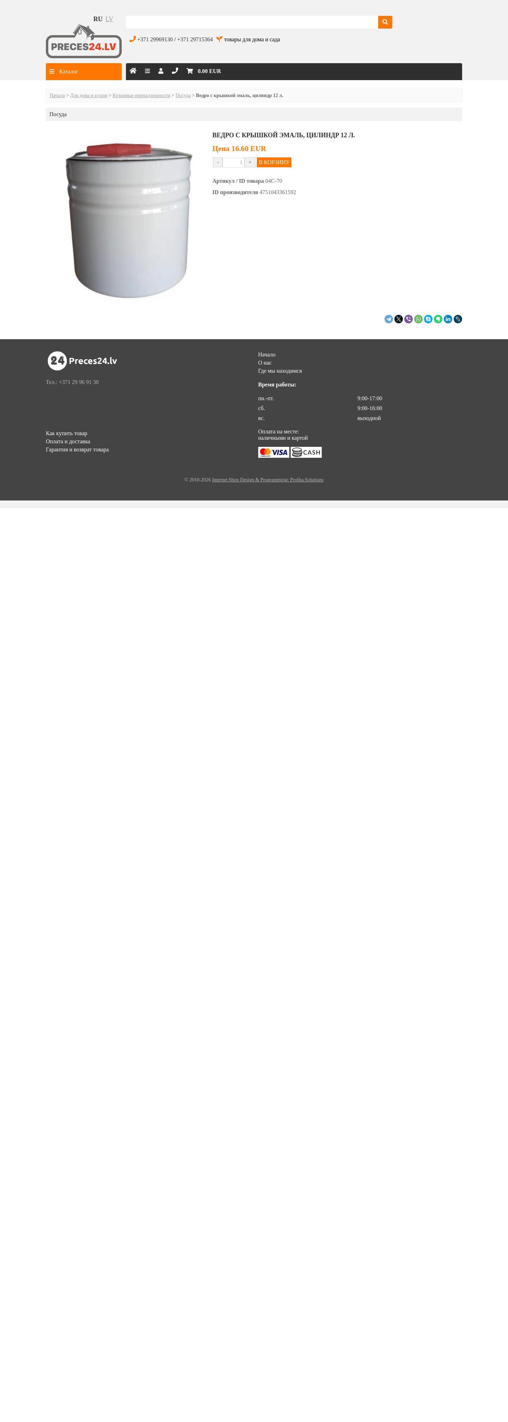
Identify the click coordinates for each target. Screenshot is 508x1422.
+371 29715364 (195, 39)
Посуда (182, 95)
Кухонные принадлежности (141, 95)
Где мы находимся (280, 371)
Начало (57, 95)
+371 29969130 (155, 39)
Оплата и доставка (68, 441)
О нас (265, 363)
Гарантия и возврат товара (77, 449)
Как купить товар (66, 433)
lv (109, 19)
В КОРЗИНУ (274, 162)
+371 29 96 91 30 (79, 382)
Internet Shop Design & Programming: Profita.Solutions (267, 479)
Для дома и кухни (88, 95)
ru (98, 19)
